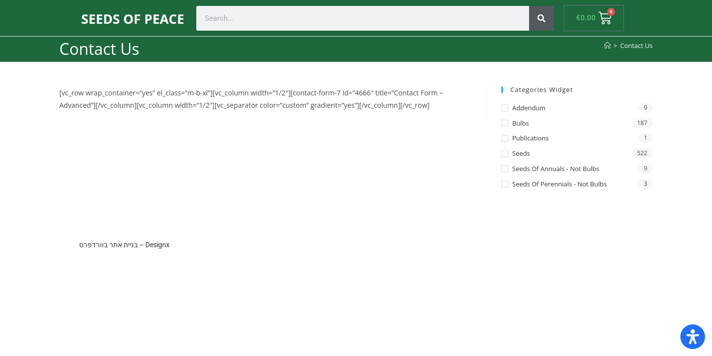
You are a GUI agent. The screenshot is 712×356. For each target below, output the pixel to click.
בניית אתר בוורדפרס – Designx (124, 245)
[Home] (607, 45)
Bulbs (520, 123)
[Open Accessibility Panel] (692, 336)
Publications (530, 138)
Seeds (521, 153)
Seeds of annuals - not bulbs (555, 168)
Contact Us (636, 45)
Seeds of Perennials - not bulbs (559, 183)
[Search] (541, 18)
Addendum (528, 107)
